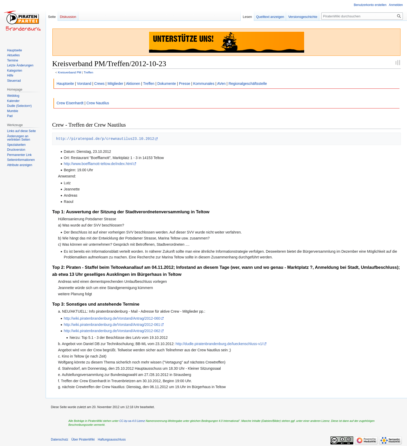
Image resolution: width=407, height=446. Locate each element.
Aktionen (133, 83)
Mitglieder (115, 83)
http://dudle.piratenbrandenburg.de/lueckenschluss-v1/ (219, 344)
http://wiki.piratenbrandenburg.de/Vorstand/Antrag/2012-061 (112, 325)
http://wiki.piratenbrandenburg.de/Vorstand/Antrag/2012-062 (112, 331)
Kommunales (203, 83)
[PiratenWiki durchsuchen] (362, 16)
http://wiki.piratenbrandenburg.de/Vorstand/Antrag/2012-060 (112, 318)
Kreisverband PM (69, 72)
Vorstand (84, 83)
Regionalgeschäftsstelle (247, 83)
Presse (184, 83)
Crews (99, 83)
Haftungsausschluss (112, 439)
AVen (221, 83)
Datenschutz (59, 439)
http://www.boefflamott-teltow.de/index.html (98, 164)
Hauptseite (65, 83)
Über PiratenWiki (83, 439)
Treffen (88, 72)
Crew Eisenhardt (70, 103)
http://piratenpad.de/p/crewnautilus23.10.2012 (105, 138)
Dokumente (166, 83)
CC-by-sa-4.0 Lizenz (132, 420)
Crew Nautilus (97, 103)
